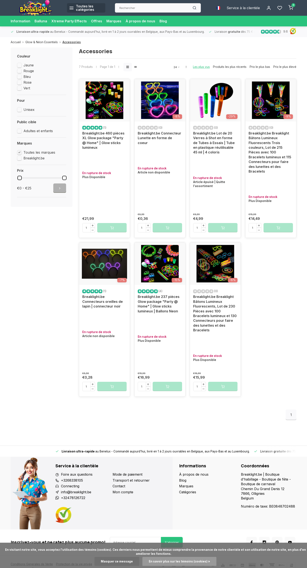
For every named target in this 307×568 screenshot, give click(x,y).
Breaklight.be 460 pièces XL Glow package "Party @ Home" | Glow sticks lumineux (103, 140)
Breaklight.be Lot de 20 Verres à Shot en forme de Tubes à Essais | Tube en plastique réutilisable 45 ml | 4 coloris (214, 143)
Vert (26, 88)
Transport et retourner (131, 480)
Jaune (28, 65)
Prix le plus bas (260, 67)
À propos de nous (140, 21)
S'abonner (172, 542)
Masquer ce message (117, 561)
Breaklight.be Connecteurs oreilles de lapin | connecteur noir (102, 301)
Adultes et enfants (38, 131)
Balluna (41, 21)
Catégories (187, 492)
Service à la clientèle (243, 8)
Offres (96, 21)
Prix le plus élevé (284, 67)
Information (20, 21)
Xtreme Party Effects (69, 21)
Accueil (18, 42)
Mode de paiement (127, 474)
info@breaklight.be (76, 492)
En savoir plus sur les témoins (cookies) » (179, 561)
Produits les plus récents (229, 67)
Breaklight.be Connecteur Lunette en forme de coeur (159, 138)
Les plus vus (201, 67)
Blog (163, 21)
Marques (113, 21)
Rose (27, 82)
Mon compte (123, 492)
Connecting (70, 486)
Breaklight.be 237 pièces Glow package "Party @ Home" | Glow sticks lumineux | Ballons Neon (159, 304)
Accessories (71, 42)
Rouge (28, 71)
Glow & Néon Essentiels (43, 42)
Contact (119, 486)
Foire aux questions (77, 474)
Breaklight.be (34, 158)
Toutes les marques (39, 152)
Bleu (27, 76)
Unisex (29, 109)
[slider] (19, 178)
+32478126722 (73, 498)
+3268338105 (72, 480)
